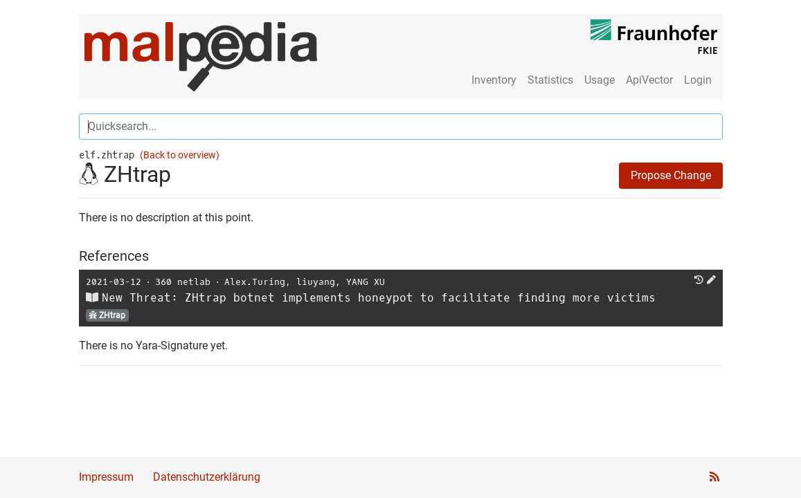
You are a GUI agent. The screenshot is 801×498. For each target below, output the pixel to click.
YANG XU (365, 282)
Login (698, 79)
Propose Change (671, 175)
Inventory (493, 79)
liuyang (315, 282)
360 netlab (182, 282)
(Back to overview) (179, 155)
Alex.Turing (254, 282)
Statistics (550, 79)
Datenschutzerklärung (206, 476)
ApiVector (649, 79)
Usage (599, 79)
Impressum (106, 476)
